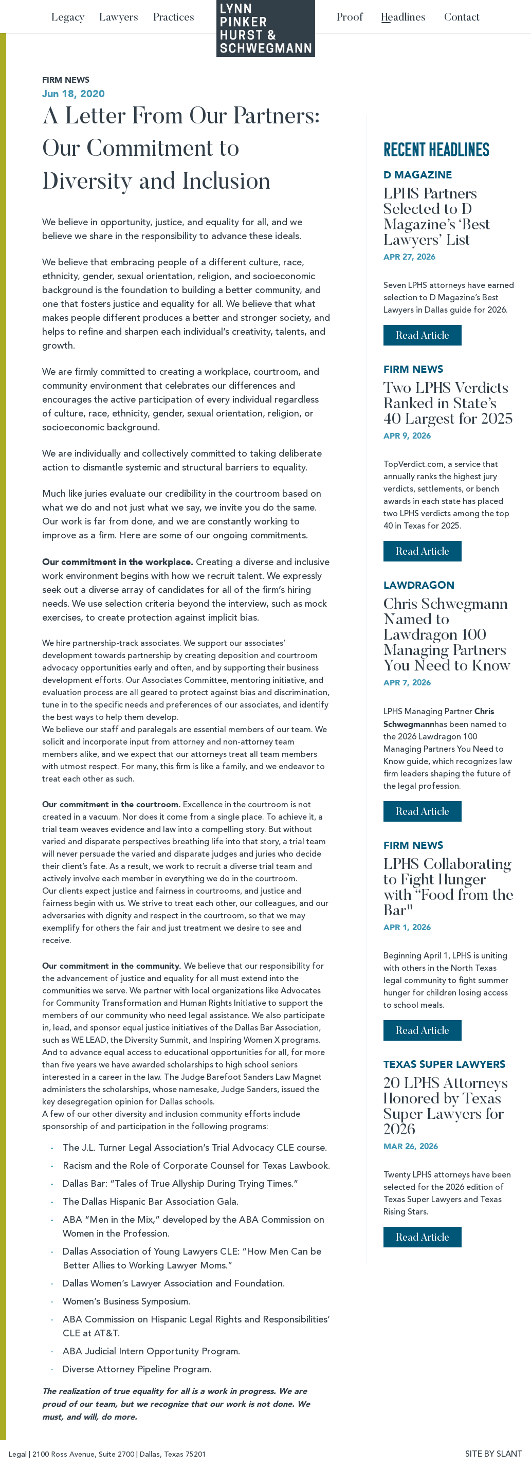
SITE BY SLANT (494, 1454)
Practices (173, 18)
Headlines (403, 18)
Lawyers (118, 18)
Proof (350, 18)
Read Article (422, 336)
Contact (462, 18)
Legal (17, 1454)
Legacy (68, 18)
